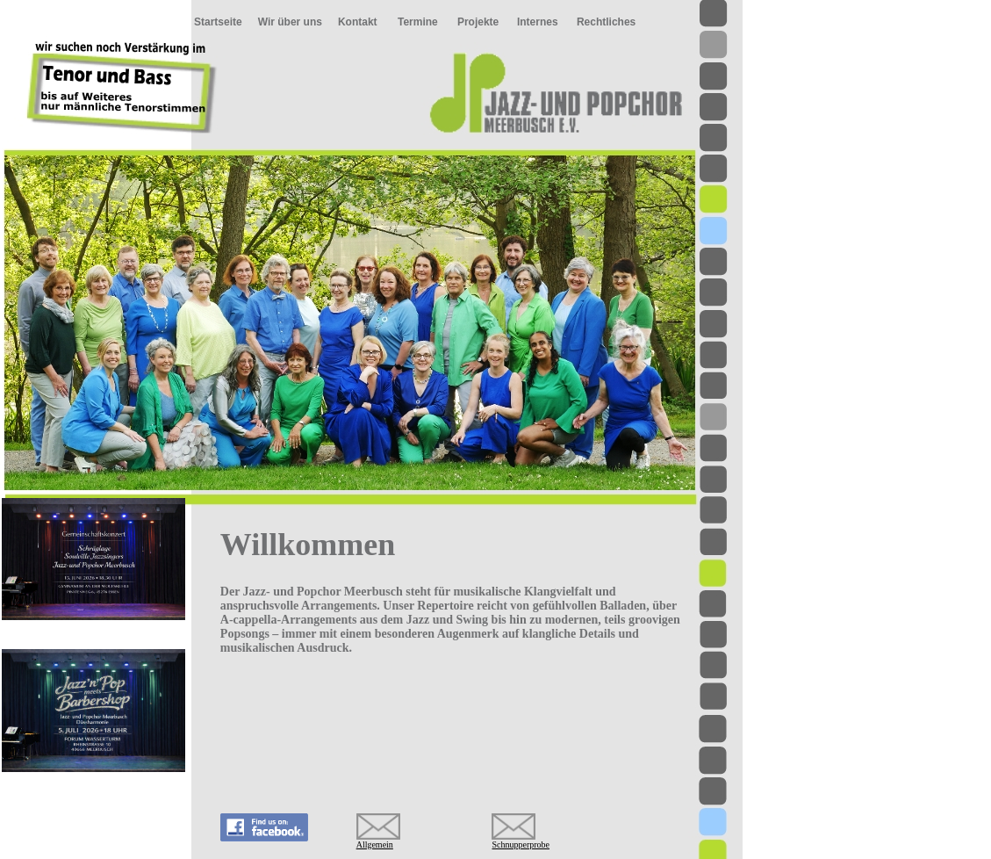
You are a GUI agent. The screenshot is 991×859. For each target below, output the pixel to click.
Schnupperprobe (520, 844)
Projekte (478, 22)
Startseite (218, 22)
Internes (537, 22)
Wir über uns (290, 22)
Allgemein (374, 844)
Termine (418, 22)
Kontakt (357, 22)
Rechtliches (606, 22)
